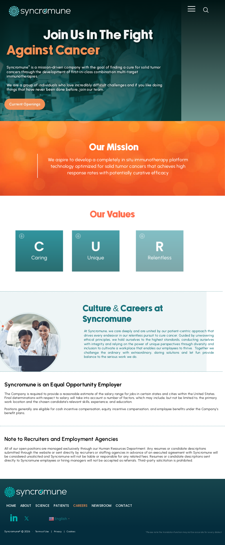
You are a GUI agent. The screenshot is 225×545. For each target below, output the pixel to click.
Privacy (60, 533)
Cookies (73, 533)
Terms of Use (43, 533)
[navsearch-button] (207, 10)
